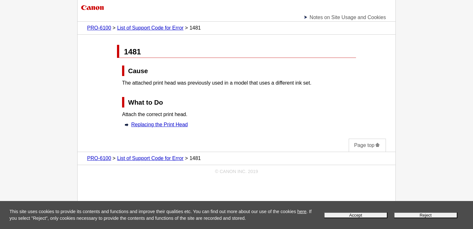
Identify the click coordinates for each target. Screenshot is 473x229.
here (301, 211)
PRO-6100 (99, 28)
